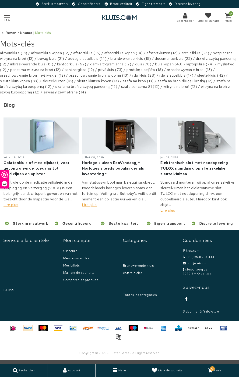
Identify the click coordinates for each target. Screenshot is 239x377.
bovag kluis (51, 58)
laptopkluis (200, 64)
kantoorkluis (71, 64)
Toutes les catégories (140, 295)
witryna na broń (180, 86)
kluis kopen (169, 64)
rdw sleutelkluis (176, 75)
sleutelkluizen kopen (98, 80)
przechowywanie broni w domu (98, 75)
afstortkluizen (162, 52)
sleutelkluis (211, 75)
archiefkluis (195, 52)
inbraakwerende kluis (31, 64)
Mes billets (71, 265)
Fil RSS (9, 290)
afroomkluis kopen (50, 52)
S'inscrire (70, 251)
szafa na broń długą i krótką (185, 80)
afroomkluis (13, 52)
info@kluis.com (195, 263)
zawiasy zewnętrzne (64, 92)
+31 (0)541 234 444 (198, 257)
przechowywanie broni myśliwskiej (32, 75)
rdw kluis (144, 75)
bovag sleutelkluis (87, 58)
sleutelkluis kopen (19, 80)
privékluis (110, 69)
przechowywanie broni (189, 69)
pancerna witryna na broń (35, 69)
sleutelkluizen (57, 80)
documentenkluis (173, 58)
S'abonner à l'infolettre (201, 311)
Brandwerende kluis (138, 265)
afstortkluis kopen (123, 52)
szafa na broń (138, 80)
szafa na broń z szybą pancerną (86, 86)
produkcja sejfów (145, 69)
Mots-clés (43, 33)
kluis (143, 64)
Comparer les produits (80, 280)
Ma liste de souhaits (78, 272)
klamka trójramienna (110, 64)
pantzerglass (79, 69)
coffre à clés (132, 273)
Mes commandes (76, 258)
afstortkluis (86, 52)
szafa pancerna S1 (140, 86)
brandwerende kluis (130, 58)
